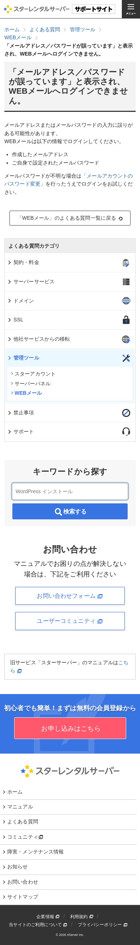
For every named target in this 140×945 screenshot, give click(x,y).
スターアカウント (33, 374)
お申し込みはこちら (69, 728)
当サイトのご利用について (38, 924)
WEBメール (26, 393)
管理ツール (23, 358)
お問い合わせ (22, 882)
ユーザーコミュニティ (70, 621)
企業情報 (48, 916)
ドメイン (20, 301)
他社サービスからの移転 (38, 339)
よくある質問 (22, 821)
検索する (70, 512)
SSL (15, 320)
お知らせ (17, 866)
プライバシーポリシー (103, 924)
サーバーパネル (31, 383)
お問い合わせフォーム (70, 596)
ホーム (15, 792)
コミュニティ (25, 837)
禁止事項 (20, 412)
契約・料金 (23, 262)
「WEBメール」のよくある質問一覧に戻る (70, 218)
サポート (20, 431)
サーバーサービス (31, 281)
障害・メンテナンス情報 (35, 852)
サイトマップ (22, 897)
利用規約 (81, 916)
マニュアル (20, 807)
